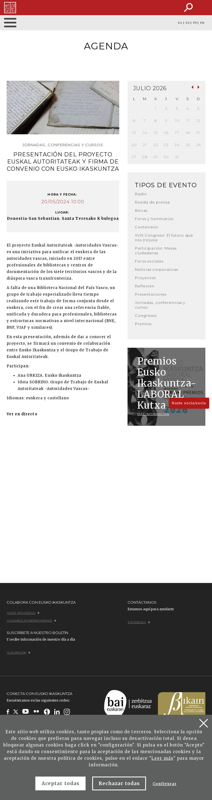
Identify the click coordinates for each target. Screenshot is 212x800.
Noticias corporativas (156, 269)
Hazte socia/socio (189, 403)
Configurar (164, 784)
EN (202, 23)
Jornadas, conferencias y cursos (160, 304)
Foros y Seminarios (154, 218)
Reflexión (144, 286)
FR (195, 23)
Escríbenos (139, 622)
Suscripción (18, 652)
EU (180, 23)
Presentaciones (151, 294)
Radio (141, 194)
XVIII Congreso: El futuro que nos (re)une (164, 237)
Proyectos (145, 277)
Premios (143, 324)
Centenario (146, 227)
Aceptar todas (60, 783)
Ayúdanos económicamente (31, 620)
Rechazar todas (119, 783)
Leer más (162, 758)
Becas (141, 210)
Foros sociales (149, 261)
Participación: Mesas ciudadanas (156, 250)
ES (187, 23)
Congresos (146, 315)
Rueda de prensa (152, 202)
